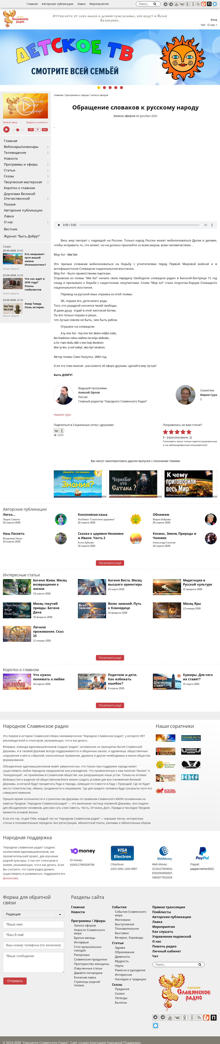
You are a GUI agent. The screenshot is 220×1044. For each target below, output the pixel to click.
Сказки (125, 990)
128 (30, 129)
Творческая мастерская (23, 182)
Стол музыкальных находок (94, 943)
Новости (11, 158)
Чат (203, 24)
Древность (128, 953)
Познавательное (132, 925)
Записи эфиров (124, 116)
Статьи (9, 170)
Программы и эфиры (21, 164)
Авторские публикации (57, 3)
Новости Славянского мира (93, 930)
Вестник (10, 229)
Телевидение (15, 153)
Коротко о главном (19, 188)
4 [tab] (115, 87)
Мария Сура (208, 394)
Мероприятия (99, 3)
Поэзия (9, 204)
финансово (10, 878)
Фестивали (128, 916)
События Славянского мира (140, 911)
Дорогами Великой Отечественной (19, 196)
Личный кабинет (177, 951)
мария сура (63, 414)
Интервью (81, 939)
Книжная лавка (85, 970)
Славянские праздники (90, 952)
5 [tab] (121, 87)
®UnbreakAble (44, 1036)
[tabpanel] (110, 57)
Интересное (128, 971)
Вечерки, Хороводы (134, 934)
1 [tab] (98, 87)
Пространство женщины (91, 956)
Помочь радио (175, 946)
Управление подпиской (182, 936)
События (124, 907)
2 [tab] (104, 87)
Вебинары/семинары (21, 147)
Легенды (126, 994)
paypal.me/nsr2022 (202, 868)
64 (38, 129)
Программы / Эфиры (88, 921)
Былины (126, 999)
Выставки (127, 929)
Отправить (15, 981)
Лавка (81, 3)
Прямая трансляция (179, 907)
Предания (127, 985)
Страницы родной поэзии (92, 975)
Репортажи (82, 948)
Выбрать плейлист (37, 122)
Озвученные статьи (88, 961)
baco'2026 (10, 1037)
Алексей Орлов (89, 392)
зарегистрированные (204, 441)
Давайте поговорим (88, 965)
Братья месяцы (84, 934)
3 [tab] (110, 87)
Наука (124, 962)
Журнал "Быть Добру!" (22, 236)
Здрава (125, 944)
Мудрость (127, 957)
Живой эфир (10, 122)
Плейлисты (172, 912)
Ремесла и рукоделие (135, 966)
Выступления (130, 920)
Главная (32, 3)
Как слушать (173, 931)
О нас (8, 222)
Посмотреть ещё (110, 563)
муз (45, 129)
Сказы (9, 176)
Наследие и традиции (136, 975)
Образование (130, 948)
